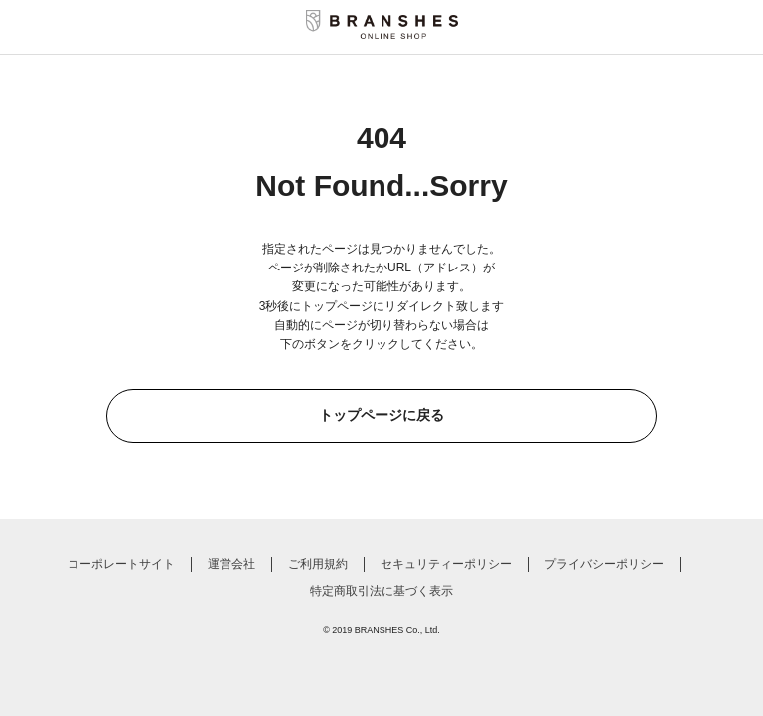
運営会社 (231, 564)
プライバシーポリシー (604, 564)
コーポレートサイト (121, 564)
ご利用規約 (318, 564)
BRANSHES (379, 630)
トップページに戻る (381, 415)
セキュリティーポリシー (446, 564)
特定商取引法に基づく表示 (381, 591)
